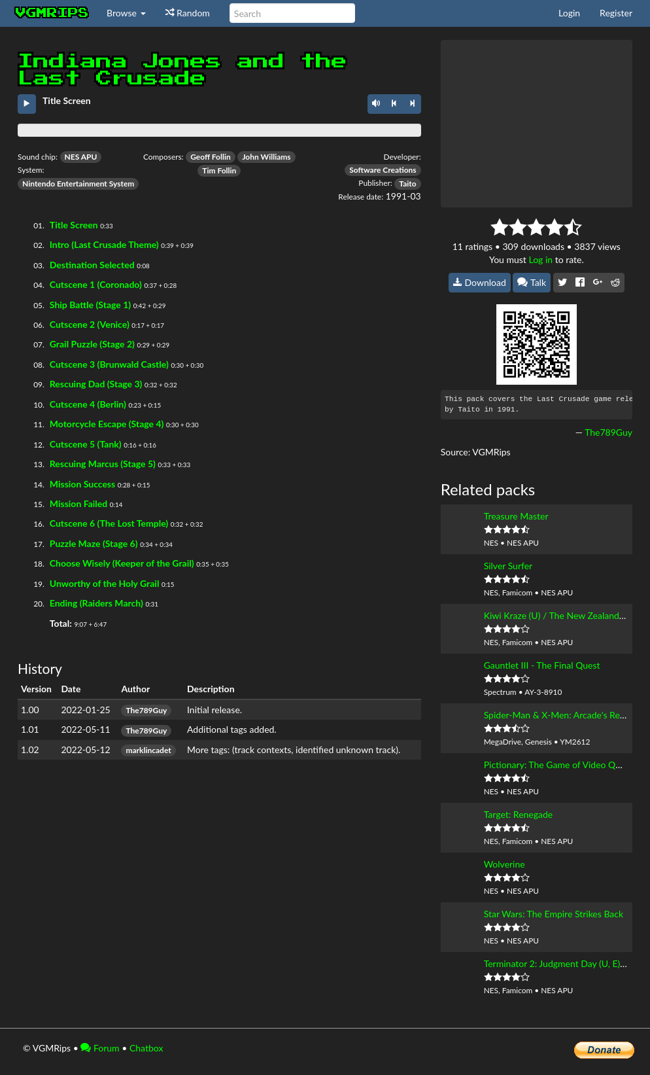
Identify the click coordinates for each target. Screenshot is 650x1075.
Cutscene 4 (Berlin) (88, 404)
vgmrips (52, 13)
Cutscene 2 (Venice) (89, 324)
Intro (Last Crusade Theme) (104, 244)
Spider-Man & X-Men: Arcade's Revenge (564, 714)
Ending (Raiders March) (96, 602)
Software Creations (382, 170)
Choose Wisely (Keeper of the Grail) (122, 563)
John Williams (266, 157)
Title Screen (74, 224)
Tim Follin (219, 170)
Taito (407, 183)
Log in (540, 259)
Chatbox (146, 1047)
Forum (99, 1047)
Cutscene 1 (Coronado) (96, 284)
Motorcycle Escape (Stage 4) (107, 423)
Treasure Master (516, 515)
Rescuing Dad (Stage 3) (96, 383)
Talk (531, 282)
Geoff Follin (210, 157)
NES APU (81, 157)
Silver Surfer (508, 565)
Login (569, 12)
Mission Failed (78, 503)
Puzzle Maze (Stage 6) (94, 543)
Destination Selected (92, 264)
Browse (126, 12)
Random (187, 12)
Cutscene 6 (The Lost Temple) (109, 523)
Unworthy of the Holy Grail (105, 583)
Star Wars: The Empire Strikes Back (553, 913)
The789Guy (146, 710)
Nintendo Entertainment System (78, 183)
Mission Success (82, 483)
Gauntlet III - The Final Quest (542, 665)
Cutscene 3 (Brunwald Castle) (109, 364)
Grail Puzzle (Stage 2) (92, 343)
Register (616, 12)
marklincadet (148, 750)
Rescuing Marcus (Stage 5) (103, 463)
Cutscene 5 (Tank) (86, 443)
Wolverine (504, 864)
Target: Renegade (518, 814)
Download (479, 282)
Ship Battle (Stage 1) (90, 304)
